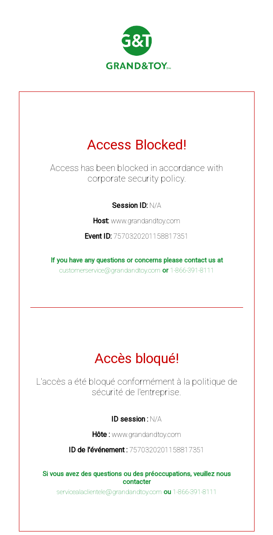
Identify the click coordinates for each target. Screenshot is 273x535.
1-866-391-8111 (192, 270)
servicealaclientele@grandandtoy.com (109, 492)
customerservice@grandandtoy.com (109, 270)
